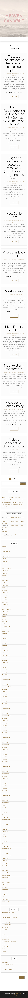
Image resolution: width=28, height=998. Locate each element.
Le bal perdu (5, 936)
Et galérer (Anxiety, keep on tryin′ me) (11, 495)
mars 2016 (4, 672)
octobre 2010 (5, 824)
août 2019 (4, 590)
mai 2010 (4, 836)
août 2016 (4, 660)
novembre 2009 (6, 851)
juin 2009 (4, 860)
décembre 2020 (6, 566)
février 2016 (5, 674)
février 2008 (5, 892)
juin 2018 (4, 614)
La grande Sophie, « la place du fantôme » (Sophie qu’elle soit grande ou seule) (14, 168)
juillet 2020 (5, 570)
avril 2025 (4, 549)
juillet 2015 (5, 691)
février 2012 (5, 790)
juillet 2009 (5, 858)
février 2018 (5, 621)
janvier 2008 (5, 894)
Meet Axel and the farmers (14, 367)
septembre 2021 (6, 556)
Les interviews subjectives (18, 73)
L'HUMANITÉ (15, 449)
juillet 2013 (5, 749)
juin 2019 (4, 595)
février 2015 (5, 703)
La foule (4, 929)
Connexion (5, 962)
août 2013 (4, 747)
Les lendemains (6, 944)
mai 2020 (4, 575)
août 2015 (4, 689)
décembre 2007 (6, 897)
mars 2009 (5, 868)
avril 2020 (4, 578)
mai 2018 (4, 616)
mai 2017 (4, 641)
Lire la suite (14, 96)
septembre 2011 (6, 802)
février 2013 (5, 761)
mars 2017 (4, 645)
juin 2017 (4, 638)
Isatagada (4, 521)
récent (16, 222)
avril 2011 (4, 810)
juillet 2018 (5, 612)
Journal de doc (6, 922)
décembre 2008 (6, 875)
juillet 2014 (5, 720)
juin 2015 (4, 694)
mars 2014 (4, 730)
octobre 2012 (5, 771)
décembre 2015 (6, 679)
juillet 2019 (5, 592)
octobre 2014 (5, 713)
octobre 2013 (5, 742)
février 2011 (5, 814)
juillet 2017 (5, 636)
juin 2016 (4, 665)
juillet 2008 (5, 884)
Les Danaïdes (5, 939)
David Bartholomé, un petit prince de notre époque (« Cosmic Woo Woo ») (14, 115)
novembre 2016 (6, 655)
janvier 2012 (5, 793)
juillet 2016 (5, 662)
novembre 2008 (6, 877)
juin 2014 (4, 723)
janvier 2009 (5, 872)
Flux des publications (7, 964)
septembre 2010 (6, 827)
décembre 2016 (6, 653)
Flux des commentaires (8, 967)
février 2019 (5, 602)
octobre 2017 (5, 631)
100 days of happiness (8, 912)
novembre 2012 (6, 769)
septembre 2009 (6, 856)
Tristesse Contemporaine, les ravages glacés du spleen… (14, 63)
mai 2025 (4, 546)
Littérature (5, 946)
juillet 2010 (5, 831)
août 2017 (4, 633)
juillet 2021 (5, 558)
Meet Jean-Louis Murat (14, 254)
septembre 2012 (6, 773)
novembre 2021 (6, 551)
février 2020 (5, 580)
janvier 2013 (5, 764)
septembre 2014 (6, 715)
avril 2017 (4, 643)
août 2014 (4, 718)
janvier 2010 (5, 846)
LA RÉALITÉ (5, 932)
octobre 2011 (5, 800)
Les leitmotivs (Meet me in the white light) (12, 499)
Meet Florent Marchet (14, 328)
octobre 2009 (5, 853)
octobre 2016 (5, 657)
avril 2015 (4, 698)
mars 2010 (4, 841)
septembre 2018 (6, 609)
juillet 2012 (5, 778)
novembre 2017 (6, 628)
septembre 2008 (6, 882)
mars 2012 (4, 788)
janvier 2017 (5, 650)
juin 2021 (4, 561)
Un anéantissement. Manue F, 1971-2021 (12, 502)
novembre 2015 (6, 682)
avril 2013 (4, 756)
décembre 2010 (6, 819)
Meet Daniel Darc (14, 215)
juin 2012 (4, 781)
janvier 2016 (5, 677)
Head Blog (14, 995)
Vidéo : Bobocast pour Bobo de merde (14, 443)
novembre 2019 (6, 585)
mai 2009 (4, 863)
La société (5, 934)
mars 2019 (4, 599)
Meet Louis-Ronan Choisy (14, 404)
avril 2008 (4, 887)
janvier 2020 (5, 583)
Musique (14, 75)
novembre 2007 (6, 899)
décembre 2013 (6, 737)
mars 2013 (4, 759)
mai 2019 (4, 597)
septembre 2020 (6, 568)
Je (10, 449)
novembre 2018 (6, 607)
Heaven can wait (14, 18)
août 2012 (4, 776)
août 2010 (4, 829)
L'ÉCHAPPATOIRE (7, 73)
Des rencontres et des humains (10, 917)
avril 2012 (4, 785)
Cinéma (4, 915)
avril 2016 (4, 670)
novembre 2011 (6, 798)
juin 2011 (4, 805)
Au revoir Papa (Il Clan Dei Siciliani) (11, 497)
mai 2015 (4, 696)
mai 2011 (4, 807)
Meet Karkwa (14, 291)
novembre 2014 (6, 711)
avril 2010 (4, 839)
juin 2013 (4, 752)
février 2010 (5, 843)
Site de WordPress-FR (7, 969)
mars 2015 (4, 701)
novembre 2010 (6, 822)
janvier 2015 (5, 706)
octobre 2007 (5, 901)
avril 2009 (4, 865)
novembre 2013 (6, 740)
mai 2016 (4, 667)
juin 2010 (4, 834)
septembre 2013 (6, 744)
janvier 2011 (5, 817)
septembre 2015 (6, 686)
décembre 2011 (6, 795)
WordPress (18, 993)
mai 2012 (4, 783)
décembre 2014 (6, 708)
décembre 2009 (6, 848)
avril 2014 (4, 727)
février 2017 (5, 648)
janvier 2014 (5, 735)
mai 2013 (4, 754)
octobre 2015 (5, 684)
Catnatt (10, 92)
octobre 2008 (5, 880)
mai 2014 (4, 725)
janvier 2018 (5, 624)
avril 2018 (4, 619)
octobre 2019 (5, 587)
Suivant (16, 478)
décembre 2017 (6, 626)
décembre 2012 (6, 766)
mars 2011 (4, 812)
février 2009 (5, 870)
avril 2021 (4, 563)
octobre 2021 (5, 554)
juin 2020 (4, 573)
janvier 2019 (5, 604)
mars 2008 (5, 889)
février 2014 (5, 732)
